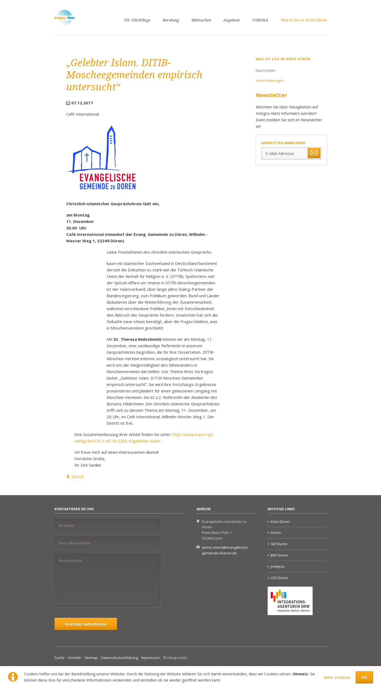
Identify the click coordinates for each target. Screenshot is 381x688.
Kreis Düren (280, 521)
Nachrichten (265, 70)
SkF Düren (279, 543)
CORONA (260, 20)
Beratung (171, 20)
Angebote (231, 20)
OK (364, 677)
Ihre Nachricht (71, 560)
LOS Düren (279, 577)
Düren (276, 532)
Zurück (77, 476)
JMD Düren (279, 555)
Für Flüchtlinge (137, 20)
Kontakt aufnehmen (85, 624)
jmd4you (278, 566)
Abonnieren (314, 153)
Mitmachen (201, 20)
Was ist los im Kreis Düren (304, 20)
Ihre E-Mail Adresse (76, 542)
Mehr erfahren (337, 677)
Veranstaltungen (269, 80)
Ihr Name (67, 525)
